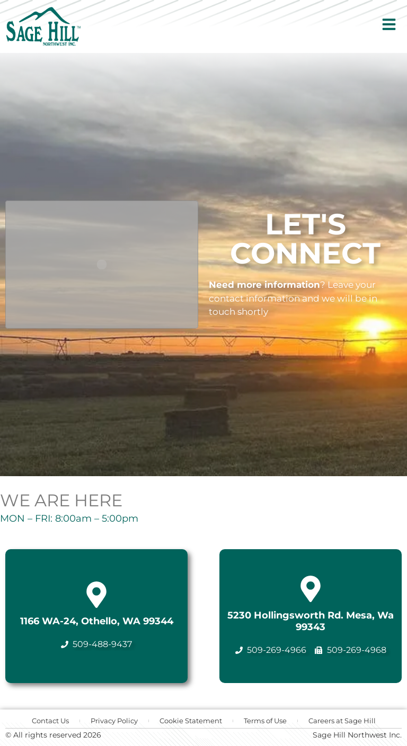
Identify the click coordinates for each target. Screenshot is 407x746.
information (292, 284)
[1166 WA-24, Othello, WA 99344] (96, 594)
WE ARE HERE (61, 500)
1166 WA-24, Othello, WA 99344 (96, 621)
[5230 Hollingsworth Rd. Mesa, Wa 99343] (310, 589)
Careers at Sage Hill (342, 720)
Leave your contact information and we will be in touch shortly (293, 298)
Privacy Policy (114, 720)
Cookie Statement (191, 720)
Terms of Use (265, 720)
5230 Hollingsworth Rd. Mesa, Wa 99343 (310, 621)
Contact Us (50, 720)
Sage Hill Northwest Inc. (357, 735)
